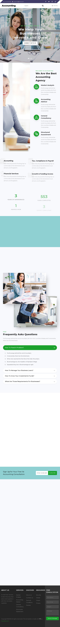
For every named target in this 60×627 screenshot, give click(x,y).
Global (38, 597)
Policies (28, 605)
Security (38, 595)
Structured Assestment (19, 610)
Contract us (29, 597)
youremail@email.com (18, 1)
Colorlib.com (5, 621)
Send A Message (52, 618)
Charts (38, 600)
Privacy (38, 603)
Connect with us (30, 43)
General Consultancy (20, 605)
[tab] (30, 371)
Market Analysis (18, 596)
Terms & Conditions (29, 601)
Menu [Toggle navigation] (55, 5)
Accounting (9, 5)
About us (29, 595)
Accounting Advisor (19, 601)
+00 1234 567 (7, 1)
